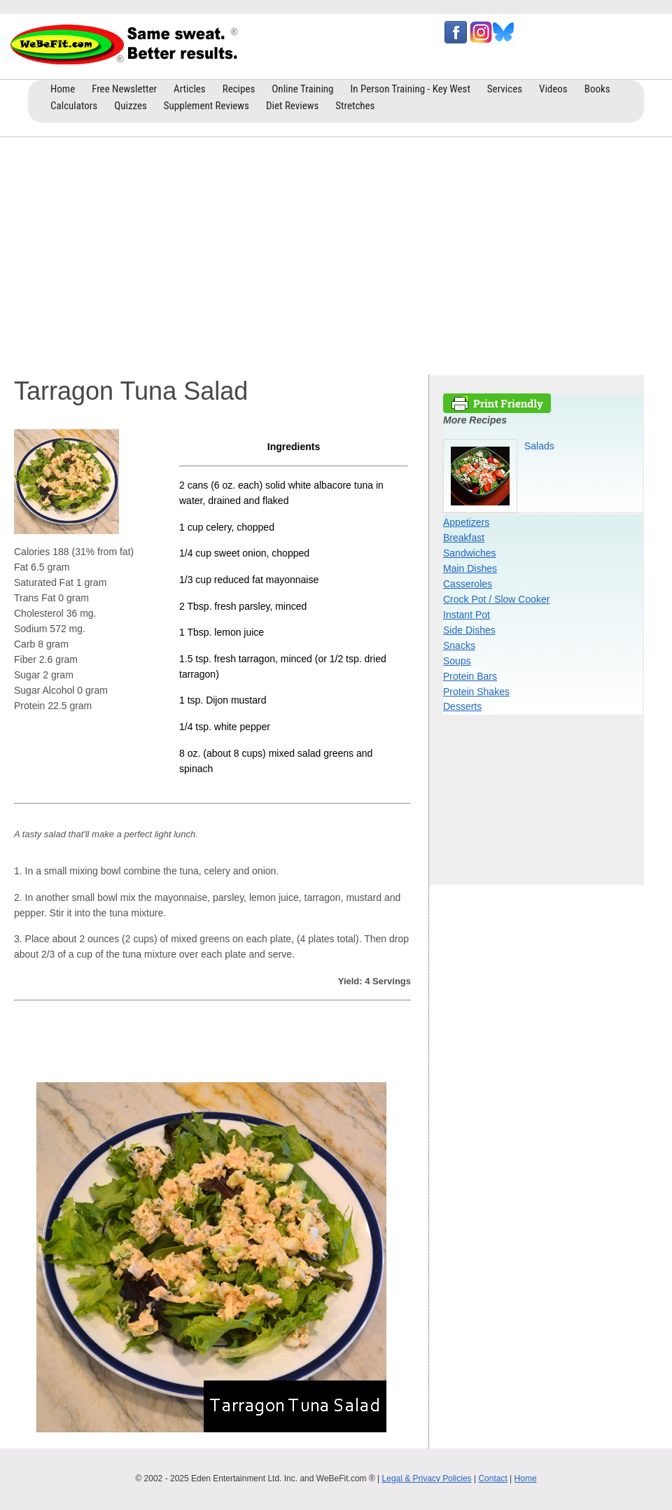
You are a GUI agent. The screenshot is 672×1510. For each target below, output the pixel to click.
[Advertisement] (336, 253)
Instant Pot (466, 614)
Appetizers (466, 522)
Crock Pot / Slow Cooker (496, 599)
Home (525, 1478)
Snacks (459, 645)
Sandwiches (469, 553)
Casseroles (467, 583)
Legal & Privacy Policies (427, 1478)
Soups (457, 660)
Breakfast (463, 537)
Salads (539, 446)
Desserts (462, 706)
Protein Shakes (476, 691)
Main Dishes (470, 568)
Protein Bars (470, 676)
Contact (492, 1478)
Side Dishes (469, 630)
